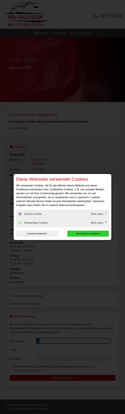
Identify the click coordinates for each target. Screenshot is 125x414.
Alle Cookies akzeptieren (88, 233)
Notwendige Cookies (33, 222)
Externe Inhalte (30, 213)
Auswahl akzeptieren (37, 233)
